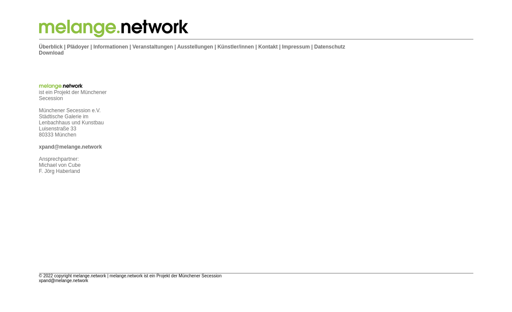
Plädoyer (78, 47)
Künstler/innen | (237, 47)
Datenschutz (329, 47)
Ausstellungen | (196, 47)
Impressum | (297, 47)
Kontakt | (269, 47)
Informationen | (112, 47)
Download (51, 53)
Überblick (51, 47)
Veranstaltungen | (154, 47)
